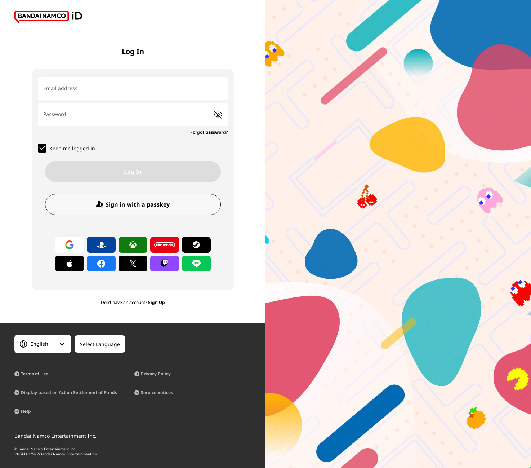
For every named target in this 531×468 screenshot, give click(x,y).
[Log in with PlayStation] (101, 245)
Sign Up (156, 302)
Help (26, 411)
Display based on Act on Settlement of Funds (69, 392)
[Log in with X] (133, 263)
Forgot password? (209, 132)
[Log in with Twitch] (164, 263)
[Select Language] (42, 344)
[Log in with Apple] (69, 263)
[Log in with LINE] (196, 263)
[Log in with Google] (69, 245)
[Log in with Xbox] (133, 245)
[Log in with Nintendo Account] (164, 245)
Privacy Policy (156, 374)
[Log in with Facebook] (101, 263)
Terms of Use (34, 374)
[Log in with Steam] (196, 245)
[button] (218, 114)
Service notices (157, 392)
